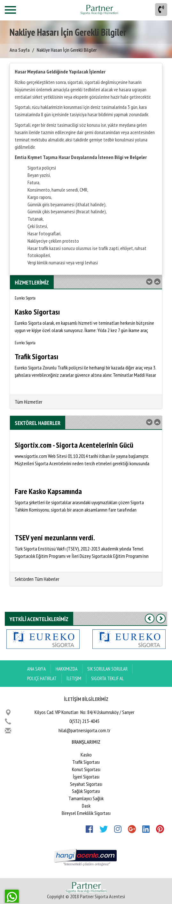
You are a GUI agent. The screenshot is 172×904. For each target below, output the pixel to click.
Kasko (86, 754)
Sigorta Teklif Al (107, 678)
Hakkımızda (66, 669)
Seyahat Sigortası (86, 784)
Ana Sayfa (20, 50)
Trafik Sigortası (86, 762)
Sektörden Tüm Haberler (37, 579)
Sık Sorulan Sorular (107, 669)
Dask (86, 805)
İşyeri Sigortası (86, 776)
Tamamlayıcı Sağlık (86, 798)
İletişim (73, 678)
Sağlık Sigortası (86, 791)
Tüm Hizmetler (28, 402)
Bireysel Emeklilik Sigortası (86, 813)
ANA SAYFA (36, 669)
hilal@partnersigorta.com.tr (84, 730)
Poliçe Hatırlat (42, 678)
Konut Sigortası (86, 769)
